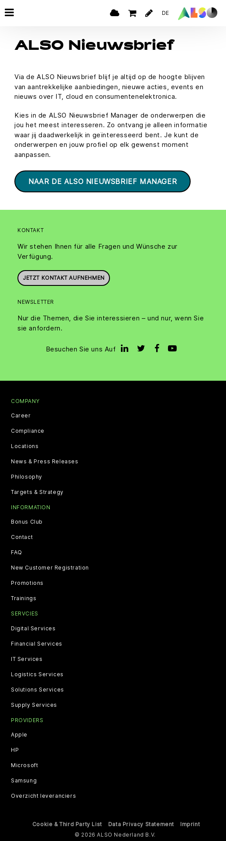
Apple (19, 735)
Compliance (28, 431)
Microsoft (24, 765)
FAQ (16, 552)
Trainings (23, 598)
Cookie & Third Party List (67, 824)
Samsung (24, 781)
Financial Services (36, 644)
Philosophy (26, 477)
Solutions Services (37, 690)
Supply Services (34, 705)
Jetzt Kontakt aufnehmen (64, 278)
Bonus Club (27, 522)
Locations (24, 446)
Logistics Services (37, 674)
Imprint (190, 824)
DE (165, 13)
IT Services (27, 659)
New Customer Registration (50, 568)
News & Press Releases (45, 462)
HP (15, 750)
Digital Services (33, 629)
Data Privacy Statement (141, 824)
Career (21, 416)
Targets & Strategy (37, 492)
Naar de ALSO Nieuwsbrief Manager (102, 181)
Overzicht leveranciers (43, 796)
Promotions (27, 583)
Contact (22, 537)
